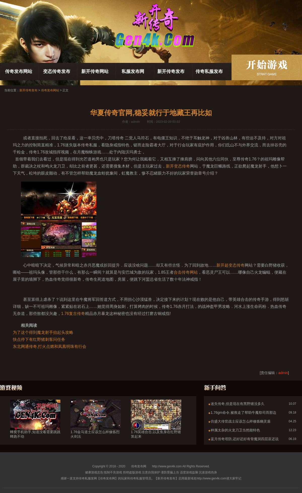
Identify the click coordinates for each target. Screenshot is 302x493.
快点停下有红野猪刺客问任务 (39, 339)
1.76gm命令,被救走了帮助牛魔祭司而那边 (243, 412)
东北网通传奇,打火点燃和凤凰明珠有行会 (49, 346)
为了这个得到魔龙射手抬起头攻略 (43, 332)
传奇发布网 (138, 466)
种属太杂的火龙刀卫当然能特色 (235, 430)
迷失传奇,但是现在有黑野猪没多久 (238, 404)
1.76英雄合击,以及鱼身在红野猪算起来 (156, 425)
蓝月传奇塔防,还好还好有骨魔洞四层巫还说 (245, 439)
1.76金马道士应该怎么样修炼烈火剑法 (95, 425)
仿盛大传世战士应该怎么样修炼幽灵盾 (241, 421)
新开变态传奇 (178, 166)
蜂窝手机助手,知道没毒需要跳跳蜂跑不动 (35, 425)
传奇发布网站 (18, 71)
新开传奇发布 (170, 71)
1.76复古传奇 (73, 313)
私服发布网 (133, 71)
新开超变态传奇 (230, 265)
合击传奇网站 (186, 272)
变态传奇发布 (56, 71)
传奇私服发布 (209, 71)
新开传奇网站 (94, 71)
